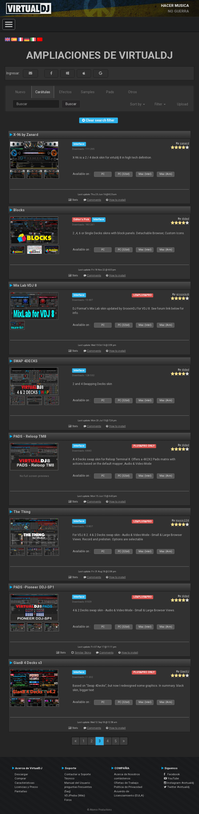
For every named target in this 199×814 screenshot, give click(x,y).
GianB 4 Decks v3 (27, 663)
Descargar (21, 774)
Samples (88, 92)
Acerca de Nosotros (127, 774)
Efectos (65, 92)
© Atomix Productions (99, 809)
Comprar (20, 778)
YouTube (171, 778)
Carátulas (42, 92)
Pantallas (21, 791)
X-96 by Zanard (25, 135)
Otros (132, 92)
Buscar (71, 104)
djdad (185, 218)
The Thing (21, 512)
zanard (184, 143)
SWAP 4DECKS (25, 361)
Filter (160, 104)
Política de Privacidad (128, 787)
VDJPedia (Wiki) (74, 795)
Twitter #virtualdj (177, 787)
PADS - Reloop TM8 (29, 436)
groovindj (182, 294)
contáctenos (122, 778)
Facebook (172, 774)
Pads (110, 92)
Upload (182, 104)
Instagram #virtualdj (179, 782)
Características (24, 782)
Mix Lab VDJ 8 (25, 285)
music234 (182, 520)
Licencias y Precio (26, 787)
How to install (117, 199)
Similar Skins (83, 652)
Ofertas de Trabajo (126, 782)
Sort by (137, 104)
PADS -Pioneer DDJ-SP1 (33, 587)
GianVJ (184, 671)
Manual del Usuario (77, 782)
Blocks (19, 210)
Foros (68, 800)
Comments (94, 199)
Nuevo (20, 92)
